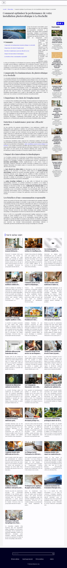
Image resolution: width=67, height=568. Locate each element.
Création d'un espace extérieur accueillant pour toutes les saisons (57, 40)
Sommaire (9, 42)
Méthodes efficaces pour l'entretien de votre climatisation (12, 353)
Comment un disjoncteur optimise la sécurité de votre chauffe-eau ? (13, 387)
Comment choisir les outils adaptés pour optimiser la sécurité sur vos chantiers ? (52, 387)
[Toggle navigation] (4, 2)
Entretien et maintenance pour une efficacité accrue (16, 51)
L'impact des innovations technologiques (14, 53)
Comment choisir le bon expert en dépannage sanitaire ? (32, 284)
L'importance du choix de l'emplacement (14, 48)
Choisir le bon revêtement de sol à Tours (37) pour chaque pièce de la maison (52, 353)
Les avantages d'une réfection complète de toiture (51, 251)
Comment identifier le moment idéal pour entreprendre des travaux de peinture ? (57, 112)
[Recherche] (33, 553)
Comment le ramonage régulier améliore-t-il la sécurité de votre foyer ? (12, 319)
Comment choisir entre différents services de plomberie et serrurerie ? (13, 454)
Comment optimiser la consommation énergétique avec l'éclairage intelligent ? (57, 139)
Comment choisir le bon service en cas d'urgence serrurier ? (32, 353)
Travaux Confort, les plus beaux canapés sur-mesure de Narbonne (57, 165)
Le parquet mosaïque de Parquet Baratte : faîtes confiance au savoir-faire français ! (57, 63)
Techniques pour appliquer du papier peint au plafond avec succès (33, 488)
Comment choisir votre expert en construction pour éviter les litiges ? (53, 454)
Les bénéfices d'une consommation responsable (15, 56)
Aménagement (27, 559)
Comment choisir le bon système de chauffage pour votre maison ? (33, 251)
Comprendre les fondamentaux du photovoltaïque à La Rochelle (19, 45)
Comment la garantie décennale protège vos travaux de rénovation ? (32, 420)
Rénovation (10, 9)
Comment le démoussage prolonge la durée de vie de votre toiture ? (52, 420)
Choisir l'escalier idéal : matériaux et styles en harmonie (51, 284)
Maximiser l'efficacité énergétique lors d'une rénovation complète (12, 523)
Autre (52, 559)
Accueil (4, 9)
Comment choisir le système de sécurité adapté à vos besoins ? (57, 88)
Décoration (40, 559)
